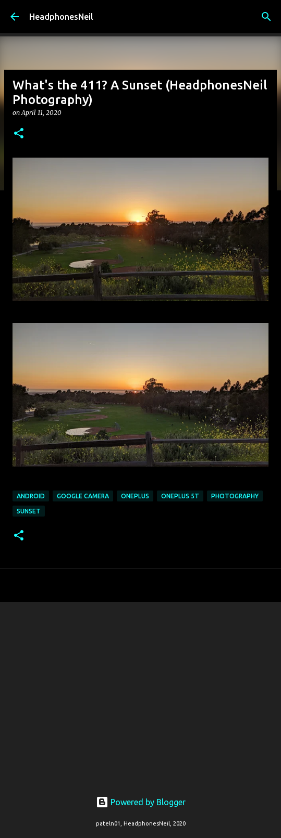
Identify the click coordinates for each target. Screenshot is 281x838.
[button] (19, 134)
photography (235, 496)
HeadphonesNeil (61, 16)
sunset (29, 511)
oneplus (135, 496)
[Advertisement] (140, 690)
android (31, 496)
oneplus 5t (180, 496)
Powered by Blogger (141, 802)
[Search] (266, 16)
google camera (83, 496)
